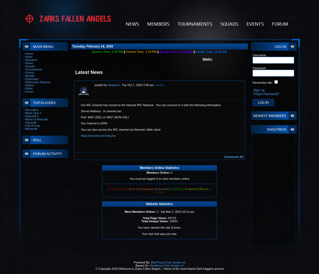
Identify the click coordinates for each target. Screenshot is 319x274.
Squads (30, 66)
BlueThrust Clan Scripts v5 (168, 262)
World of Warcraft (36, 119)
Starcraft (30, 122)
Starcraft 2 (32, 116)
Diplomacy (32, 79)
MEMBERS (158, 24)
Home (29, 53)
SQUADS (229, 24)
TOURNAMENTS (195, 24)
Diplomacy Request (37, 82)
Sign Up (259, 90)
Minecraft (31, 128)
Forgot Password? (266, 94)
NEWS (132, 24)
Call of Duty (32, 125)
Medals (30, 75)
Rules (29, 88)
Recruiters (32, 109)
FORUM (280, 24)
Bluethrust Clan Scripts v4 (167, 265)
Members (31, 60)
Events (29, 72)
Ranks (29, 63)
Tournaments (33, 69)
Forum (29, 91)
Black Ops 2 (33, 113)
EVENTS (255, 24)
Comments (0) (233, 156)
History (29, 85)
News (29, 56)
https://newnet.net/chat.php (98, 135)
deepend (113, 85)
